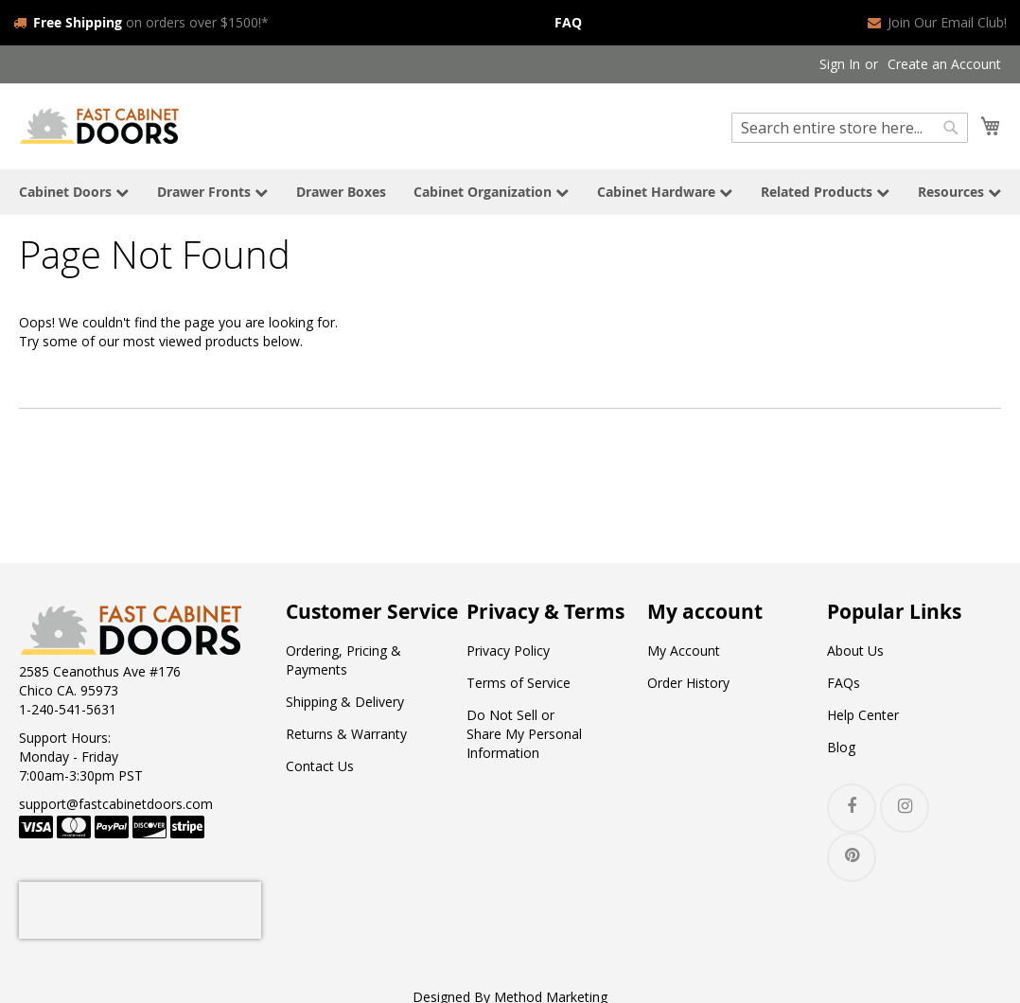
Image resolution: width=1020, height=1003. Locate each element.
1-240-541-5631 (67, 709)
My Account (683, 651)
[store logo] (99, 125)
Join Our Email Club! (937, 22)
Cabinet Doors (74, 192)
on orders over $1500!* (141, 22)
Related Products (825, 192)
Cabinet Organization (491, 192)
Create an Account (944, 64)
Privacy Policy (508, 651)
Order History (688, 683)
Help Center (863, 715)
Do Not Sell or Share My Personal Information (524, 734)
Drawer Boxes (341, 192)
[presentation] (140, 910)
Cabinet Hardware (664, 192)
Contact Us (320, 766)
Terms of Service (518, 683)
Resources (959, 192)
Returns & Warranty (346, 734)
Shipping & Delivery (345, 702)
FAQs (843, 683)
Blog (841, 747)
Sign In (839, 64)
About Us (855, 651)
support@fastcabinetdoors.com (116, 804)
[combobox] (849, 128)
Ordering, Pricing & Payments (343, 660)
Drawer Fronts (212, 192)
